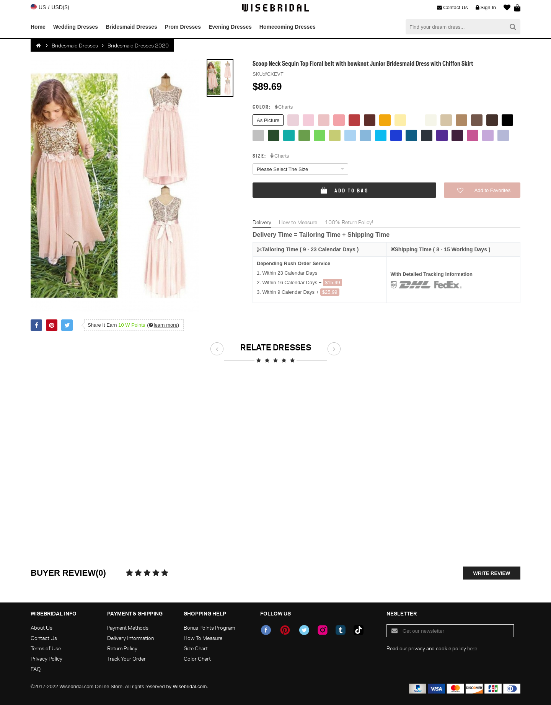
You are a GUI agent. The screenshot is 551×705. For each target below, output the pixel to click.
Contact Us (452, 7)
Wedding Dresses (75, 27)
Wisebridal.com (190, 686)
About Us (41, 627)
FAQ (36, 669)
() (163, 325)
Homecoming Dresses (287, 27)
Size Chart (196, 648)
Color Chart (197, 658)
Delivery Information (130, 638)
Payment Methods (127, 627)
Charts (284, 107)
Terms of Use (46, 648)
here (472, 648)
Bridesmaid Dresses (131, 27)
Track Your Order (126, 658)
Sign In (486, 7)
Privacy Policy (46, 658)
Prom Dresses (183, 27)
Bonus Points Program (209, 627)
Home (38, 27)
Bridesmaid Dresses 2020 (138, 45)
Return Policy (122, 648)
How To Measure (203, 638)
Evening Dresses (230, 27)
